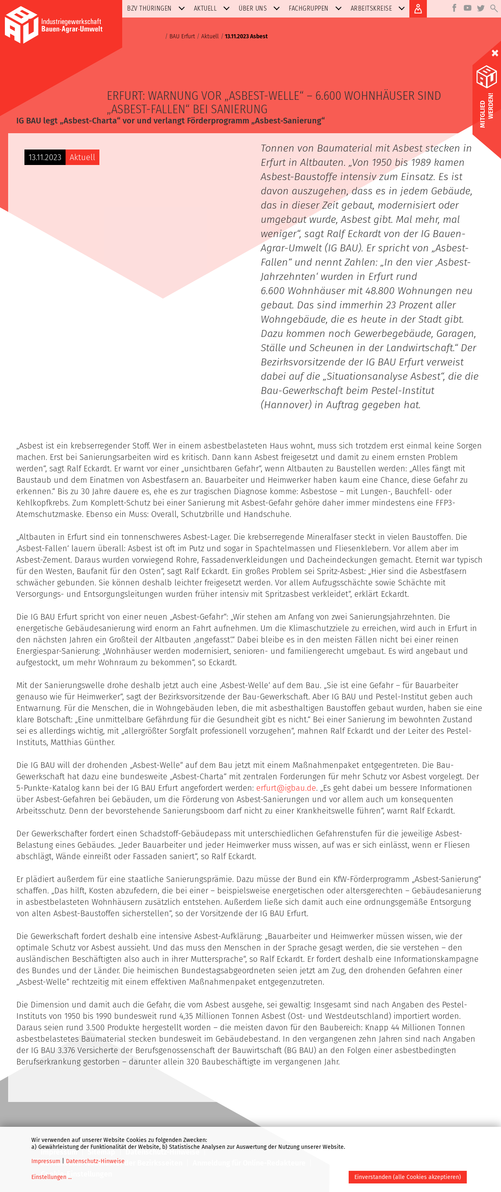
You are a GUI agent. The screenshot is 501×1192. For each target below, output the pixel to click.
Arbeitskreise (380, 8)
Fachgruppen (317, 8)
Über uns (261, 8)
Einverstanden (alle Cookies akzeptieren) (407, 1177)
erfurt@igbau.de (286, 788)
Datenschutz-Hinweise (95, 1161)
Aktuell (213, 8)
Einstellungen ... (51, 1177)
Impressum (45, 1161)
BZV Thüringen (157, 8)
